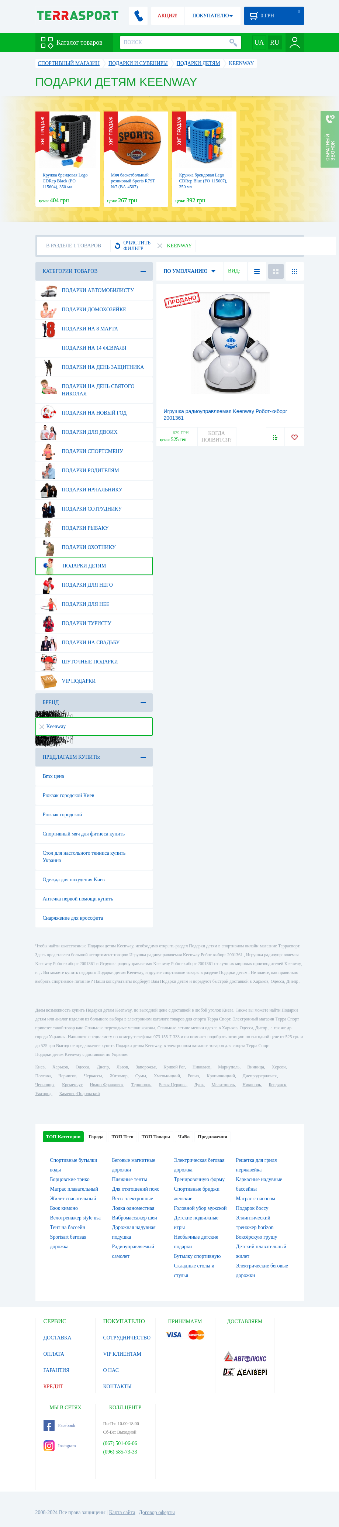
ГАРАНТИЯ (57, 1370)
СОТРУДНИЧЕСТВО (127, 1338)
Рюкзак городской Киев (68, 795)
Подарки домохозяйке (83, 309)
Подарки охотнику (78, 547)
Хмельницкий (167, 1075)
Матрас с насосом (255, 1198)
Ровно (193, 1075)
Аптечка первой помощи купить (78, 899)
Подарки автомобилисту (87, 290)
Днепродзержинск (260, 1075)
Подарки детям (73, 565)
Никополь (252, 1084)
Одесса (82, 1067)
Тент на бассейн (68, 1227)
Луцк (199, 1084)
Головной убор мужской (200, 1208)
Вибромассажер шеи (134, 1218)
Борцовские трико (70, 1179)
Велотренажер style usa (75, 1218)
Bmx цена (53, 776)
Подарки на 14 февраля (83, 348)
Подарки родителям (79, 470)
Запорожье (146, 1067)
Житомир (119, 1075)
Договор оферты (157, 1512)
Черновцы (45, 1084)
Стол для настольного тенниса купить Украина (84, 856)
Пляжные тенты (129, 1179)
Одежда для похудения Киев (74, 879)
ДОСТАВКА (58, 1338)
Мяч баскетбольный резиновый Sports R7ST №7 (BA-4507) (133, 180)
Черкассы (93, 1075)
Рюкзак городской (62, 814)
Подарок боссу (252, 1208)
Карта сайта (122, 1512)
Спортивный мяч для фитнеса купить (84, 834)
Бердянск (277, 1084)
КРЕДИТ (53, 1386)
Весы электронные (132, 1198)
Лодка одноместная (133, 1208)
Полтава (43, 1075)
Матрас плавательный (74, 1189)
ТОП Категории (63, 1136)
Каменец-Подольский (79, 1093)
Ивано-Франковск (106, 1084)
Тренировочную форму (199, 1179)
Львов (122, 1067)
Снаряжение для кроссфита (73, 918)
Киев (40, 1067)
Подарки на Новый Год (83, 413)
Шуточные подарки (79, 661)
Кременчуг (72, 1084)
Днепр (103, 1067)
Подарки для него (76, 585)
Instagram (60, 1445)
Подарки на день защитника (92, 367)
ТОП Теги (122, 1136)
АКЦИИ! (167, 15)
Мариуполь (228, 1067)
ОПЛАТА (54, 1354)
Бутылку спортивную (197, 1256)
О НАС (111, 1370)
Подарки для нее (75, 604)
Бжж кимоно (64, 1208)
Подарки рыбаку (74, 528)
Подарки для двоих (79, 432)
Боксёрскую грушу (256, 1237)
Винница (255, 1067)
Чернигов (67, 1075)
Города (96, 1136)
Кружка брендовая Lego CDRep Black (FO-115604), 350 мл (65, 180)
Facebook (60, 1425)
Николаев (201, 1067)
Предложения (212, 1136)
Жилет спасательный (73, 1198)
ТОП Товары (156, 1136)
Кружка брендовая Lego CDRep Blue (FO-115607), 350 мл (203, 180)
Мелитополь (223, 1084)
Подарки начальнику (81, 489)
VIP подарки (68, 681)
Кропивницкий (221, 1075)
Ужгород (43, 1093)
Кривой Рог (173, 1067)
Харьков (60, 1067)
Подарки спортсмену (81, 451)
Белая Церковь (172, 1084)
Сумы (140, 1075)
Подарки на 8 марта (79, 328)
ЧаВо (184, 1136)
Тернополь (141, 1084)
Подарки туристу (75, 623)
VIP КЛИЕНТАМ (122, 1354)
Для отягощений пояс (135, 1189)
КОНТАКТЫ (117, 1386)
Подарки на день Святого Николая (87, 387)
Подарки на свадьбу (80, 642)
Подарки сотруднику (81, 509)
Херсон (279, 1067)
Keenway (52, 726)
